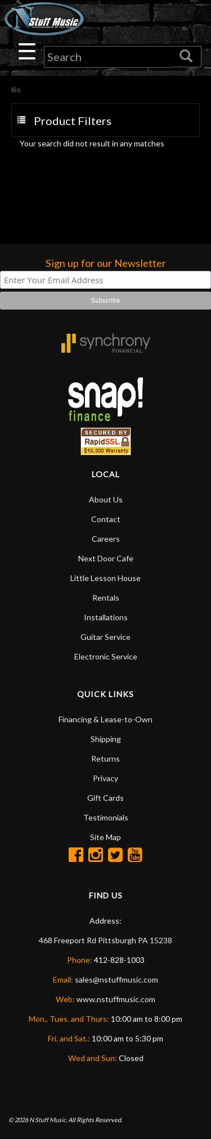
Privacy (105, 778)
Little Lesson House (105, 578)
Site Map (105, 837)
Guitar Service (105, 637)
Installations (106, 617)
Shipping (106, 739)
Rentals (105, 597)
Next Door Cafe (105, 558)
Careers (106, 538)
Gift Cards (105, 798)
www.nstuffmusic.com (116, 999)
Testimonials (105, 817)
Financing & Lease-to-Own (105, 719)
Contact (105, 519)
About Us (106, 499)
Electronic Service (105, 656)
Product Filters (72, 120)
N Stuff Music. (48, 1119)
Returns (105, 758)
